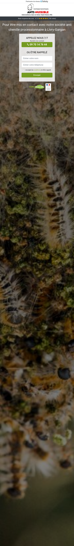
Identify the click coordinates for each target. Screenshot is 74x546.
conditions (37, 70)
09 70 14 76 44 (37, 44)
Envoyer (37, 75)
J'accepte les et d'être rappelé (38, 70)
